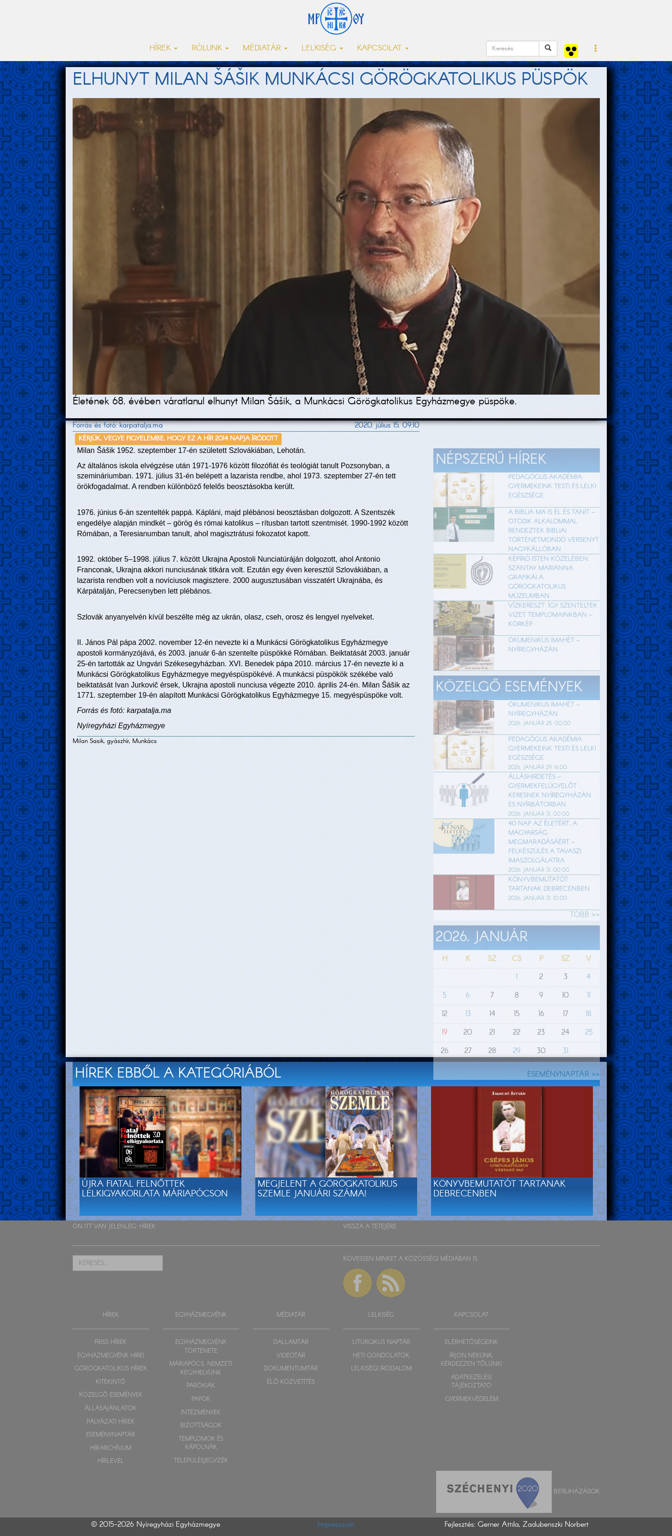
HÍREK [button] (163, 48)
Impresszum (336, 1524)
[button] (596, 49)
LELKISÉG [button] (322, 48)
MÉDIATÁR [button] (265, 48)
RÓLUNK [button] (210, 48)
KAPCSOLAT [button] (383, 48)
